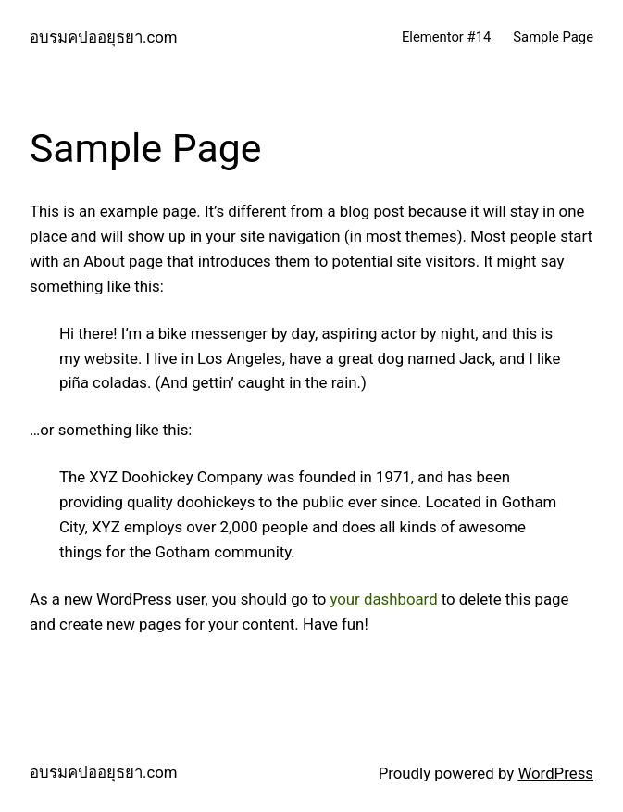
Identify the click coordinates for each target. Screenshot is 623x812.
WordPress (555, 773)
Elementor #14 (446, 37)
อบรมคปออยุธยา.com (104, 37)
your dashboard (383, 599)
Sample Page (553, 37)
